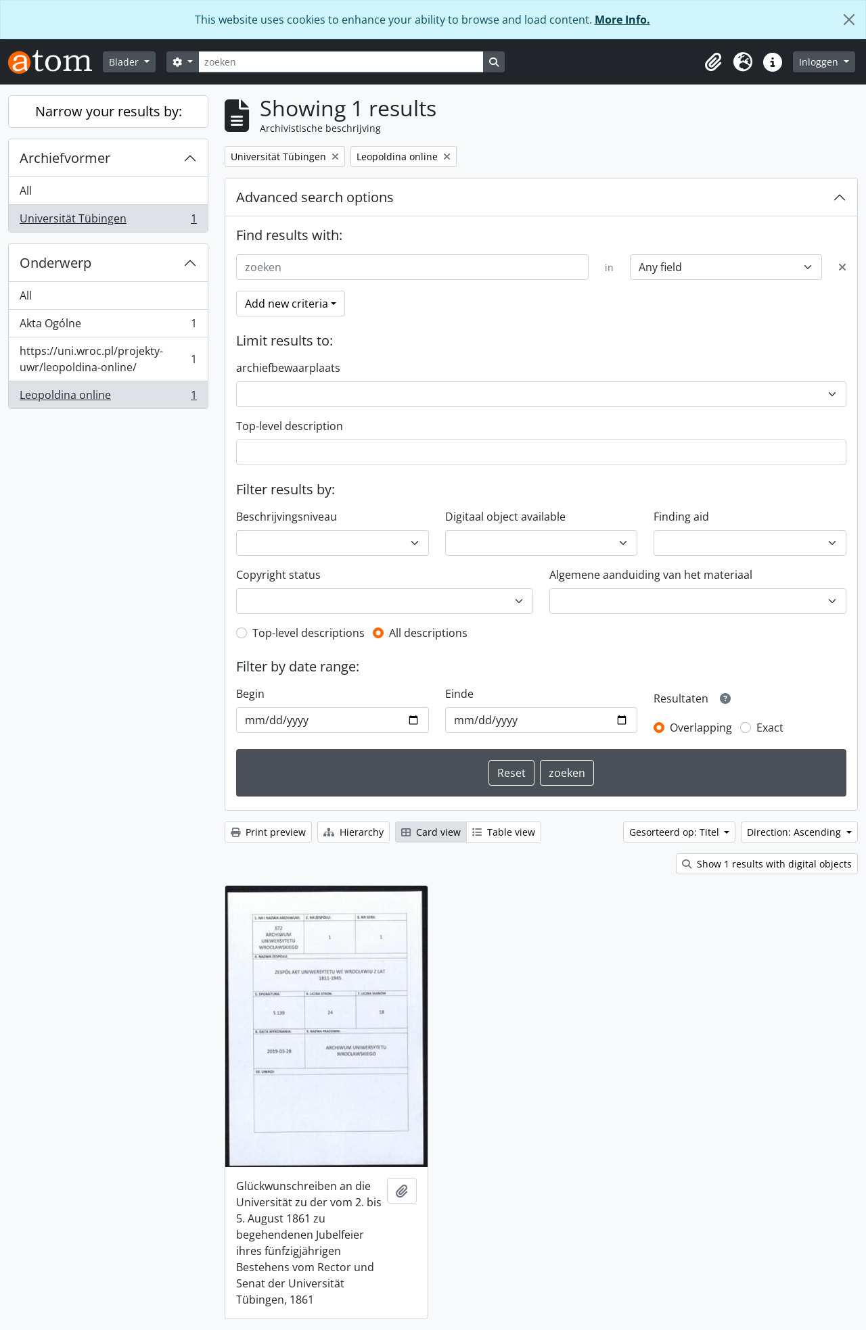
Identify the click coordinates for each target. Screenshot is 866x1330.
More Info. (622, 19)
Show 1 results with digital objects (767, 863)
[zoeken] (341, 61)
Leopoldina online (108, 397)
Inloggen (820, 61)
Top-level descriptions (308, 632)
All (26, 190)
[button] (713, 62)
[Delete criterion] (842, 267)
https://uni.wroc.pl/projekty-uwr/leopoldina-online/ (108, 359)
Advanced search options (315, 197)
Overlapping (701, 727)
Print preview (268, 832)
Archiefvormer (65, 158)
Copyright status (278, 574)
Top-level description (289, 426)
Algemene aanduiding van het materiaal (650, 574)
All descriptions (428, 632)
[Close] (849, 20)
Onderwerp (55, 263)
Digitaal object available (505, 516)
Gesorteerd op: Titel (675, 832)
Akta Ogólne (108, 326)
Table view (503, 832)
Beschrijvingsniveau (286, 516)
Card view (431, 832)
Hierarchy (353, 832)
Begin (250, 693)
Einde (459, 693)
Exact (769, 727)
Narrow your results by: (108, 111)
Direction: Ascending (795, 832)
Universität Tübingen (108, 221)
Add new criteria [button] (286, 303)
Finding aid (681, 516)
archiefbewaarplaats (288, 367)
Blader (125, 61)
